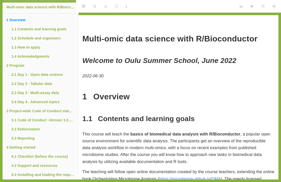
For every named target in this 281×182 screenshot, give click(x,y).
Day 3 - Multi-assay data (35, 93)
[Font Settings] (105, 6)
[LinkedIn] (241, 6)
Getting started (20, 147)
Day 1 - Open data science (37, 75)
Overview (16, 20)
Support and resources (34, 166)
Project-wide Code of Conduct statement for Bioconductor (42, 111)
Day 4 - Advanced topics (35, 102)
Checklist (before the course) (39, 156)
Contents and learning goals (39, 29)
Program (15, 65)
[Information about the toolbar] (126, 6)
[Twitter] (252, 6)
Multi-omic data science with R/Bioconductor (42, 7)
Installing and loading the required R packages (44, 175)
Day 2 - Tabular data (31, 84)
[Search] (94, 6)
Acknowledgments (30, 56)
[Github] (263, 6)
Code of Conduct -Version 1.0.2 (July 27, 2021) (44, 120)
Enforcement (25, 129)
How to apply (25, 47)
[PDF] (116, 6)
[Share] (273, 6)
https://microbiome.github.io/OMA (190, 179)
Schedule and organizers (36, 38)
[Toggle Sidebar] (83, 6)
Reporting (23, 138)
